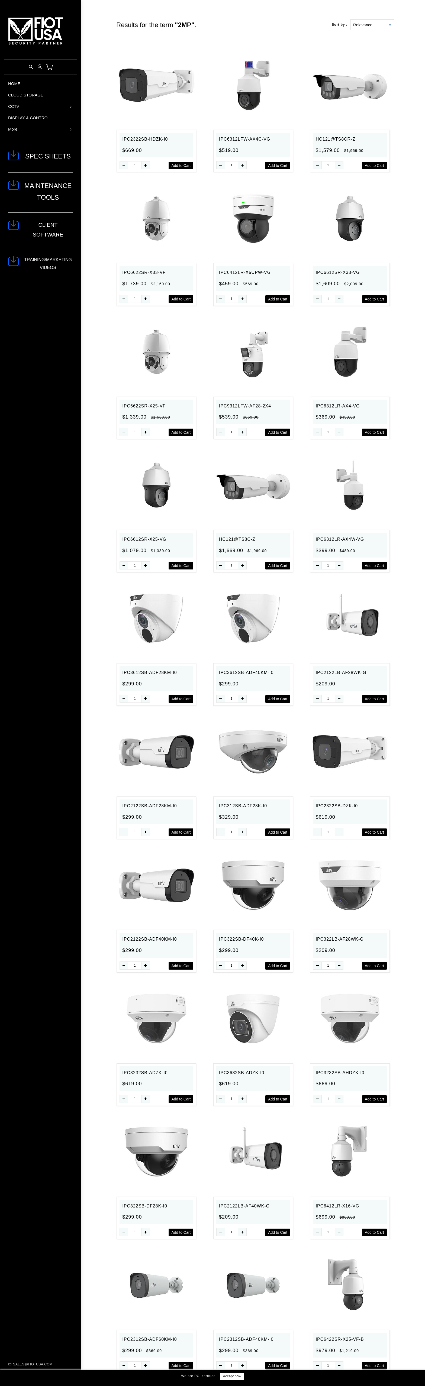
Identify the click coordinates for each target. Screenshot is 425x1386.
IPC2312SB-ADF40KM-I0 (246, 1339)
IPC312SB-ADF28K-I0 (243, 806)
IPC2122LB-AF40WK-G (244, 1206)
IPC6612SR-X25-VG (144, 539)
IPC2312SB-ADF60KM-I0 (149, 1339)
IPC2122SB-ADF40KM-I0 (149, 939)
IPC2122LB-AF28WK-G (341, 672)
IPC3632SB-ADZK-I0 (241, 1072)
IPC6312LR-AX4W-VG (340, 539)
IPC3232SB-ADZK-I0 (145, 1072)
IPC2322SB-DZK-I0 (337, 806)
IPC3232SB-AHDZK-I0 (340, 1072)
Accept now (232, 1376)
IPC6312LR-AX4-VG (338, 406)
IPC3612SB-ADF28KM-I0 (149, 672)
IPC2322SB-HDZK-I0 (145, 139)
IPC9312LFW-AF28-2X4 (245, 406)
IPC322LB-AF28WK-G (340, 939)
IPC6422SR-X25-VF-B (340, 1339)
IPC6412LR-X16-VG (337, 1206)
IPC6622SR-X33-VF (144, 272)
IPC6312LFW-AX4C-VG (244, 139)
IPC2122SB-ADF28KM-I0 (149, 806)
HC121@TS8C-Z (237, 539)
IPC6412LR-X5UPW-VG (245, 272)
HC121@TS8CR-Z (336, 139)
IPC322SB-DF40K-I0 (241, 939)
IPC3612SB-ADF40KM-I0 (246, 672)
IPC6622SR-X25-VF (144, 406)
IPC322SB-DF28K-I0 (144, 1206)
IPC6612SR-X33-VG (338, 272)
